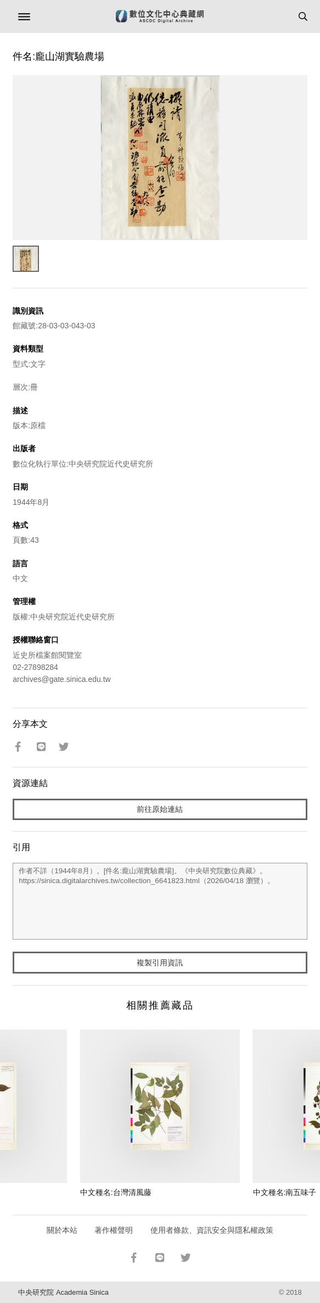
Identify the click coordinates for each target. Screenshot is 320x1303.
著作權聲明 (113, 1230)
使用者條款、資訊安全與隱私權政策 (211, 1230)
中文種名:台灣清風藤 (115, 1192)
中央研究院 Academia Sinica (63, 1292)
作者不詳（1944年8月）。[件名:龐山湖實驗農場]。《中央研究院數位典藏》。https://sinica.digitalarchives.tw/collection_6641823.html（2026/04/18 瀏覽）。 (160, 901)
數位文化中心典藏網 (160, 16)
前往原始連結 (160, 809)
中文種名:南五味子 (285, 1192)
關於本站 (62, 1230)
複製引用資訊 (160, 962)
